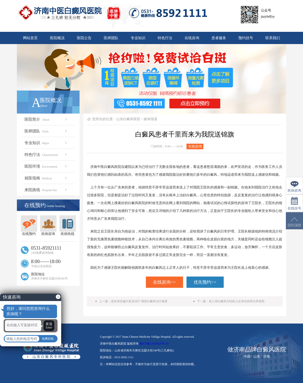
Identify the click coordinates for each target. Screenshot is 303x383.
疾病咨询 (48, 225)
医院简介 (46, 119)
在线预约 (29, 225)
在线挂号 (294, 203)
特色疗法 (165, 38)
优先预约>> (205, 282)
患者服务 (218, 38)
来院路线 (46, 190)
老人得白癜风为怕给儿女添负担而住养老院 (237, 301)
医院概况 (57, 38)
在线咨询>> (164, 282)
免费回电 (48, 338)
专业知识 (138, 38)
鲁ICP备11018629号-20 (154, 343)
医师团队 (111, 38)
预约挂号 (245, 38)
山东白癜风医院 (128, 119)
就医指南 (46, 178)
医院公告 (84, 38)
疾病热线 (67, 225)
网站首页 (30, 38)
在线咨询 (192, 38)
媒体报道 (150, 119)
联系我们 (272, 38)
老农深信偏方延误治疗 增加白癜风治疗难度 (139, 301)
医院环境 (46, 166)
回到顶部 (294, 222)
